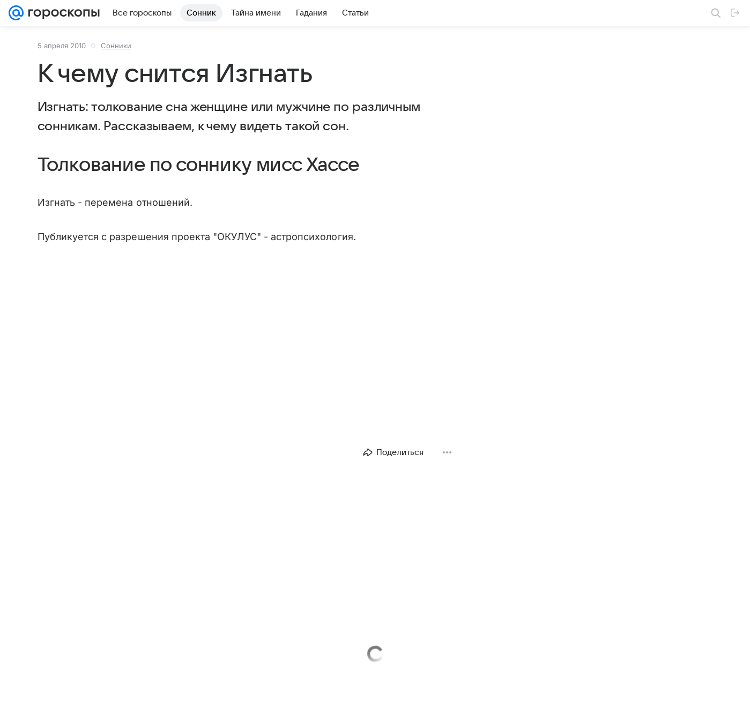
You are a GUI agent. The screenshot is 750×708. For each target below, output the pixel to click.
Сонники (116, 45)
